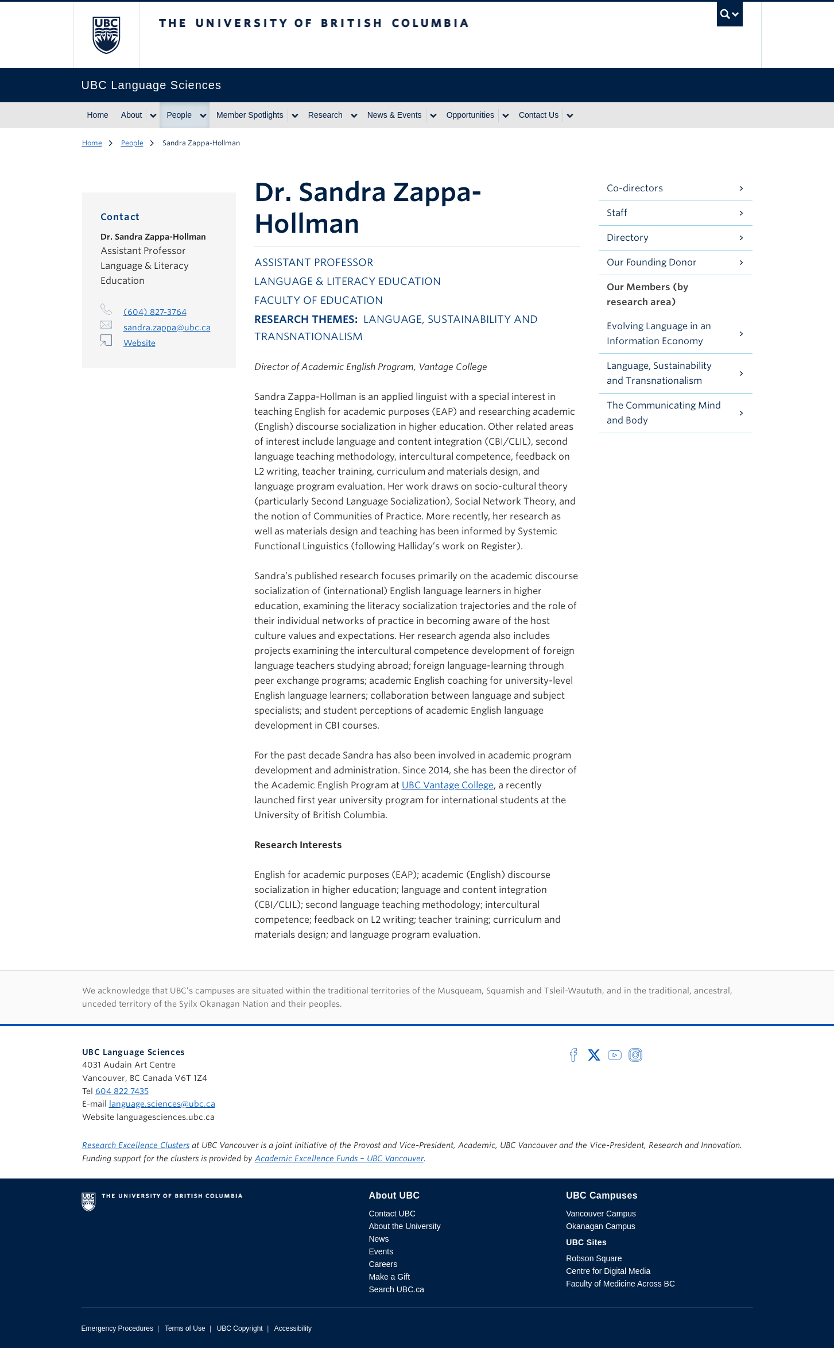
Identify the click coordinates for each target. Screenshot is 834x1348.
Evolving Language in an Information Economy (659, 333)
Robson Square (594, 1258)
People (179, 115)
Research (325, 115)
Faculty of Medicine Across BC (620, 1283)
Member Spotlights (250, 115)
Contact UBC (392, 1213)
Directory (628, 237)
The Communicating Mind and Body (664, 413)
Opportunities (470, 115)
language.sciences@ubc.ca (162, 1103)
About (131, 115)
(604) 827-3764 (155, 312)
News (378, 1238)
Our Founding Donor (652, 262)
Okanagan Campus (600, 1226)
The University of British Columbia (106, 35)
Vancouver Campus (601, 1213)
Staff (617, 212)
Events (380, 1251)
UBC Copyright (240, 1328)
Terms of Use (185, 1328)
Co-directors (635, 188)
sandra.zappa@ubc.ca (167, 327)
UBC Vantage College (448, 785)
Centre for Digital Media (608, 1271)
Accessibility (293, 1328)
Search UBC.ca (396, 1289)
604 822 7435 (122, 1091)
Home (97, 115)
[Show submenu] (153, 115)
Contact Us (538, 115)
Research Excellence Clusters (135, 1145)
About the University (404, 1226)
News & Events (394, 115)
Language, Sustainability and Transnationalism (659, 373)
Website (139, 343)
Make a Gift (389, 1276)
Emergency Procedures (117, 1328)
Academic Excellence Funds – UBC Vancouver (339, 1158)
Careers (382, 1264)
